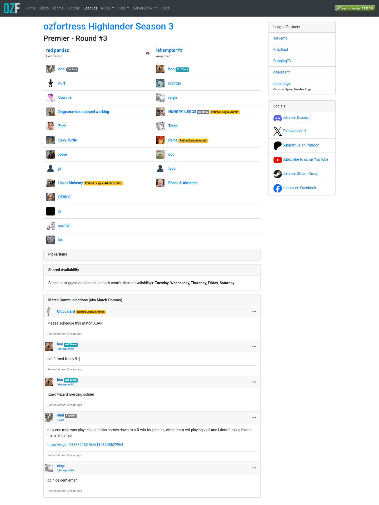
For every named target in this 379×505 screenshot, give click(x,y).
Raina (173, 140)
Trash (173, 126)
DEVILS (64, 197)
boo (171, 69)
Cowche (65, 97)
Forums (73, 8)
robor (62, 154)
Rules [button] (106, 8)
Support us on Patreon (296, 145)
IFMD (60, 420)
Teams (57, 8)
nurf (61, 83)
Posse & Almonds (182, 183)
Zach (62, 126)
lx (59, 211)
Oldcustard (66, 311)
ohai (62, 69)
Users (44, 8)
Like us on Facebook (294, 188)
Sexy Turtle (67, 140)
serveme (280, 38)
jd (60, 168)
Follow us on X (290, 131)
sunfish (64, 225)
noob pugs (282, 83)
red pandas (57, 50)
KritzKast (280, 49)
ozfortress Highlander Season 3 (108, 26)
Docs (165, 8)
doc (171, 154)
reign (172, 97)
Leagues (90, 8)
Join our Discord (291, 117)
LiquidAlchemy (70, 183)
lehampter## (169, 50)
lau (60, 240)
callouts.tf (281, 72)
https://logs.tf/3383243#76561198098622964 (85, 445)
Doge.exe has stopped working (83, 112)
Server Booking (145, 8)
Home (31, 8)
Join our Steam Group (295, 173)
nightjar (174, 83)
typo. (172, 168)
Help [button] (122, 8)
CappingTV (282, 61)
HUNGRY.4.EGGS (182, 112)
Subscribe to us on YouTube (300, 159)
